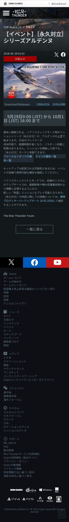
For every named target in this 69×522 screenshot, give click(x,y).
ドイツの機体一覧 (46, 156)
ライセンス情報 (12, 468)
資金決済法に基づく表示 (17, 476)
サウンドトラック (13, 368)
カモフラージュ (12, 415)
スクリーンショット (14, 361)
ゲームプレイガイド (14, 285)
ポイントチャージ (59, 3)
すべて (7, 316)
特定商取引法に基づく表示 (18, 472)
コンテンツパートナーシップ (20, 376)
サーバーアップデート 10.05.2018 (33, 200)
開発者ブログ (11, 341)
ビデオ (7, 357)
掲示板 (7, 392)
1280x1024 (42, 104)
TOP (5, 26)
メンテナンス (11, 323)
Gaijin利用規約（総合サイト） (21, 457)
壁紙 (6, 365)
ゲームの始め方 (12, 281)
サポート (11, 439)
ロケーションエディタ (16, 426)
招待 (6, 296)
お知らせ (20, 59)
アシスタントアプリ (14, 303)
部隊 (6, 299)
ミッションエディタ (14, 430)
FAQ (5, 446)
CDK (6, 423)
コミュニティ (13, 388)
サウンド (8, 419)
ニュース (17, 26)
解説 (6, 345)
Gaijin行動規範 (12, 465)
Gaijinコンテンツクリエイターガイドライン (28, 379)
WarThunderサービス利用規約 (21, 454)
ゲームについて (12, 277)
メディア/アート (12, 334)
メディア (11, 353)
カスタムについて (13, 412)
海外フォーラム (12, 399)
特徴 (6, 292)
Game (9, 273)
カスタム (11, 408)
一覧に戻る (34, 229)
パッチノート (11, 338)
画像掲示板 (9, 396)
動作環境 (8, 450)
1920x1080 (59, 104)
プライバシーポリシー (16, 461)
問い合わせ (9, 443)
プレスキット (11, 372)
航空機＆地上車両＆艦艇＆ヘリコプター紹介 (29, 288)
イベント (8, 327)
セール (7, 330)
